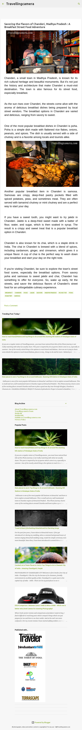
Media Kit (18, 413)
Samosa (17, 296)
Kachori (39, 292)
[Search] (79, 3)
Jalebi (32, 292)
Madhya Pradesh (50, 292)
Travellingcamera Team (24, 411)
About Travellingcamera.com (26, 409)
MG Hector (63, 292)
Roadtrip (8, 296)
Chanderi (18, 292)
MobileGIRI (19, 415)
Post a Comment (11, 306)
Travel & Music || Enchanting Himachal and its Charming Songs (37, 528)
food (26, 292)
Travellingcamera (20, 4)
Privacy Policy (20, 420)
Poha (71, 292)
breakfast (8, 292)
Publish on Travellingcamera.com (28, 418)
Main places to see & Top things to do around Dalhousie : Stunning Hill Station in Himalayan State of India (39, 377)
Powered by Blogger (41, 722)
